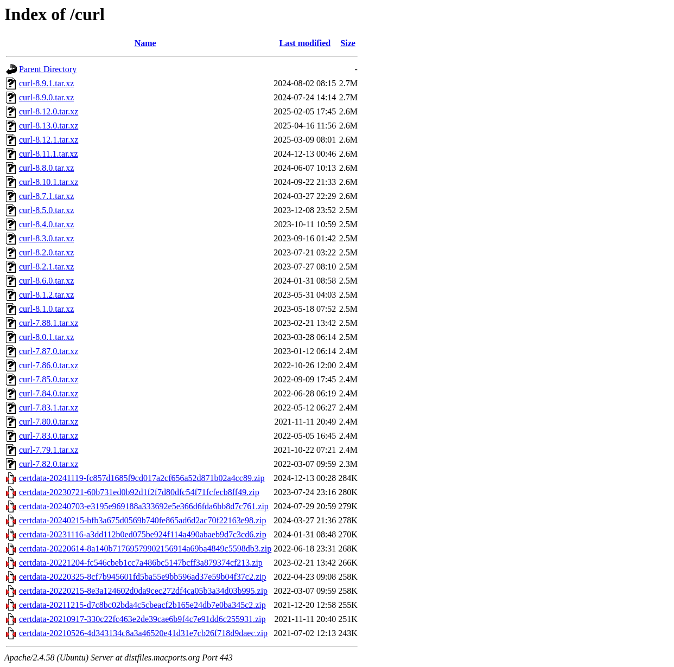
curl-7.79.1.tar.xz (48, 449)
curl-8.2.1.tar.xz (46, 266)
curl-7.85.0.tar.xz (48, 379)
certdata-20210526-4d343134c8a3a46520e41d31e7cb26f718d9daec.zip (143, 633)
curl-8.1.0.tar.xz (46, 308)
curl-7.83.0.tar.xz (48, 435)
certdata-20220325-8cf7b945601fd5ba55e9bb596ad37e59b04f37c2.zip (142, 576)
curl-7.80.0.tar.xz (48, 421)
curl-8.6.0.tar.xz (46, 280)
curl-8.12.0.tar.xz (48, 111)
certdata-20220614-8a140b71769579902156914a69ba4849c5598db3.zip (145, 548)
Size (347, 43)
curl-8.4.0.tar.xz (46, 224)
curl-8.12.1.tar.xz (48, 139)
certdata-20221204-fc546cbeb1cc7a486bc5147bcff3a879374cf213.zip (141, 562)
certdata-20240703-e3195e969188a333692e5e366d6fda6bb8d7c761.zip (144, 506)
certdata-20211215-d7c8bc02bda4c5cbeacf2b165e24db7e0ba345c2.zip (142, 605)
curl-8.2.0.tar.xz (46, 252)
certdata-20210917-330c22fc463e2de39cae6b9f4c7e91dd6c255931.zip (142, 619)
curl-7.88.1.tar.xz (48, 323)
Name (145, 43)
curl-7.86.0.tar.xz (48, 365)
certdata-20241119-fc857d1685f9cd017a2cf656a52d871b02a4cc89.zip (141, 478)
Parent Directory (48, 69)
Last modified (304, 43)
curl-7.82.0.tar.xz (48, 464)
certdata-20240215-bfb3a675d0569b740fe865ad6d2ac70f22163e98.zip (142, 520)
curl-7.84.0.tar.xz (48, 393)
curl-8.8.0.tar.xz (46, 167)
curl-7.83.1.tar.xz (48, 407)
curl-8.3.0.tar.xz (46, 238)
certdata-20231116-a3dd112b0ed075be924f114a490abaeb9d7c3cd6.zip (142, 534)
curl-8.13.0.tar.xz (48, 125)
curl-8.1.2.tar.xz (46, 294)
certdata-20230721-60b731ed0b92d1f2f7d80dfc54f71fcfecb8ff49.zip (139, 492)
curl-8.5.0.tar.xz (46, 210)
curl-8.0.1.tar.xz (46, 337)
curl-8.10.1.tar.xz (48, 182)
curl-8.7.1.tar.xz (46, 196)
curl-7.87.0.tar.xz (48, 351)
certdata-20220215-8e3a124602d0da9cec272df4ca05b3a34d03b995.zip (143, 590)
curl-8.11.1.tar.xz (48, 153)
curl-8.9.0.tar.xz (46, 97)
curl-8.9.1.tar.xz (46, 83)
